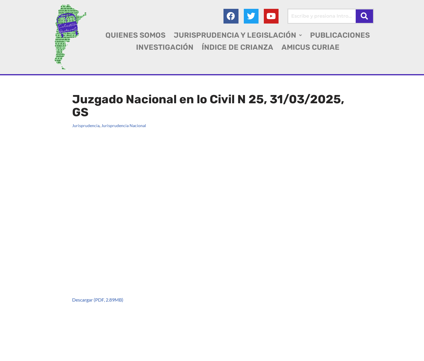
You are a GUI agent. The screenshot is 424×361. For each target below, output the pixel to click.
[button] (238, 35)
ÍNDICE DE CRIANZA (237, 47)
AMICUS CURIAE (310, 47)
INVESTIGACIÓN (164, 47)
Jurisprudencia (86, 125)
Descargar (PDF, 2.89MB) (97, 299)
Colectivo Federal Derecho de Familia (51, 346)
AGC (15, 354)
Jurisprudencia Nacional (123, 125)
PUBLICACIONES (340, 35)
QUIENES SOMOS (135, 35)
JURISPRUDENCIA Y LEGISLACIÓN (238, 35)
